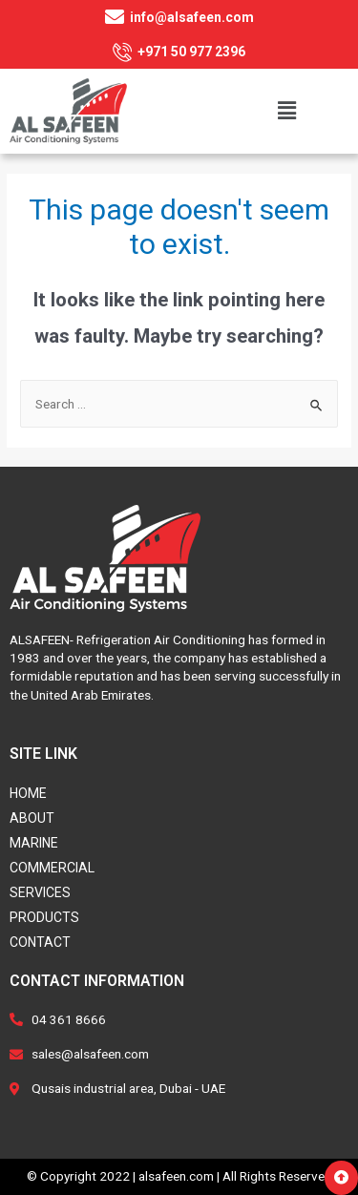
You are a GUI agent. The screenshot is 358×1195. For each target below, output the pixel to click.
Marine (34, 842)
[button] (341, 1178)
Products (44, 917)
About (32, 818)
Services (40, 892)
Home (28, 793)
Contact (40, 942)
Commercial (52, 867)
